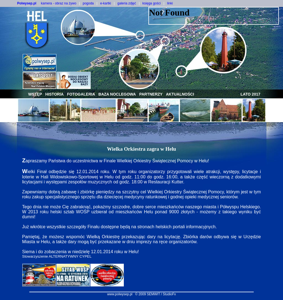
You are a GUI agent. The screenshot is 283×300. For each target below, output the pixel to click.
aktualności (180, 94)
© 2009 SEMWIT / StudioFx (155, 294)
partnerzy (151, 94)
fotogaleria (81, 94)
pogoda (88, 3)
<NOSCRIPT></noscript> (213, 15)
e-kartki (105, 3)
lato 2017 (250, 94)
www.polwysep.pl (119, 294)
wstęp (35, 94)
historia (54, 94)
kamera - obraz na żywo (58, 3)
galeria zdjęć (126, 3)
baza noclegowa (117, 94)
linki (170, 3)
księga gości (151, 3)
